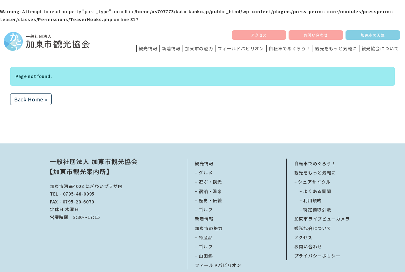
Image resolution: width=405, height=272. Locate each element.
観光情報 (148, 48)
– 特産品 (204, 237)
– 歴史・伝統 (208, 200)
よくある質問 (312, 191)
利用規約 (308, 200)
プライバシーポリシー (317, 255)
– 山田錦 (204, 255)
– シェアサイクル (312, 181)
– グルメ (204, 172)
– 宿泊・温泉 (208, 191)
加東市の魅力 (199, 48)
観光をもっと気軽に (336, 48)
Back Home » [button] (30, 99)
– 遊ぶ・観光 (208, 181)
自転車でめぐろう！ (289, 48)
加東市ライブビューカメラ (322, 218)
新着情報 (171, 48)
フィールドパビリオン (241, 48)
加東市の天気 (373, 35)
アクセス (259, 35)
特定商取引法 (312, 209)
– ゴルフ (204, 209)
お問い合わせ (316, 35)
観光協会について (380, 48)
